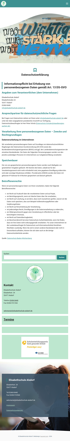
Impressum (10, 405)
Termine (9, 319)
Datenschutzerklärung (14, 410)
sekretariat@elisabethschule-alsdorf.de (18, 311)
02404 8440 (14, 300)
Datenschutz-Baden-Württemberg (19, 238)
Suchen (6, 254)
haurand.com (44, 436)
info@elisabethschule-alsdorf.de (13, 108)
